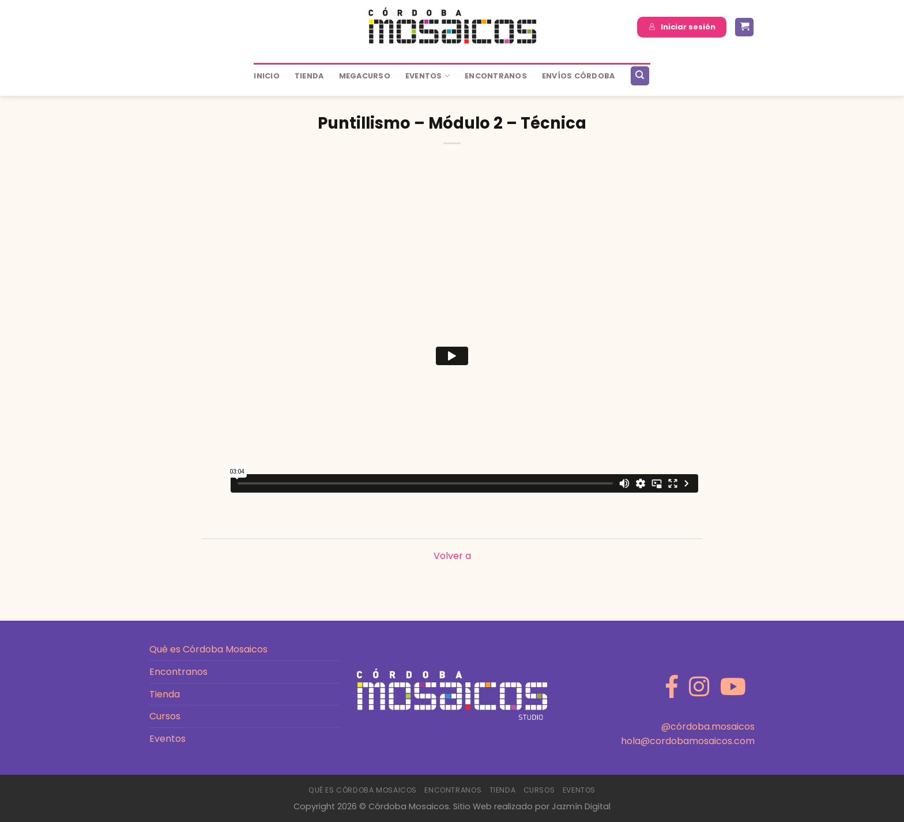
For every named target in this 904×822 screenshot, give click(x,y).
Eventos (427, 75)
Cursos (164, 716)
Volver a (452, 555)
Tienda (309, 76)
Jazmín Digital (581, 806)
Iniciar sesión (682, 26)
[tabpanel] (452, 358)
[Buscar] (640, 75)
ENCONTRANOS (496, 76)
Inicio (267, 76)
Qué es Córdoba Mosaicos (208, 649)
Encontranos (178, 671)
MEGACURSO (364, 76)
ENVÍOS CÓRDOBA (578, 76)
